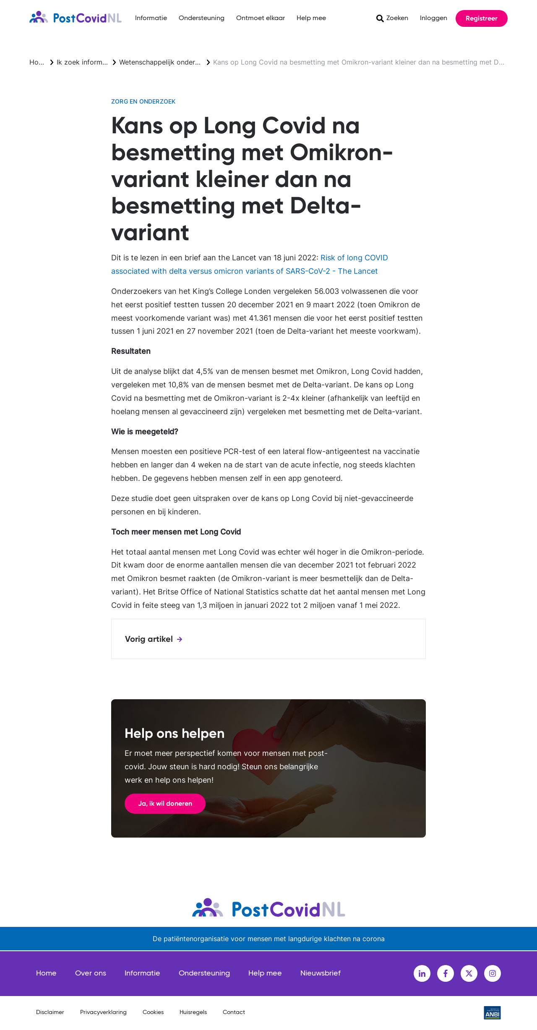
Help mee (311, 18)
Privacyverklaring (103, 1012)
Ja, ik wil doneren (165, 803)
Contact (234, 1012)
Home (38, 62)
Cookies (153, 1012)
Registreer (482, 18)
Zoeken (397, 18)
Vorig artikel (149, 639)
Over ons (90, 973)
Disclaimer (50, 1012)
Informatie (151, 18)
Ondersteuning (201, 18)
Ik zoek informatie (85, 62)
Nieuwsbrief (320, 973)
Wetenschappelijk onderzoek (165, 62)
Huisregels (193, 1012)
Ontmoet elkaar (260, 18)
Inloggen (433, 18)
